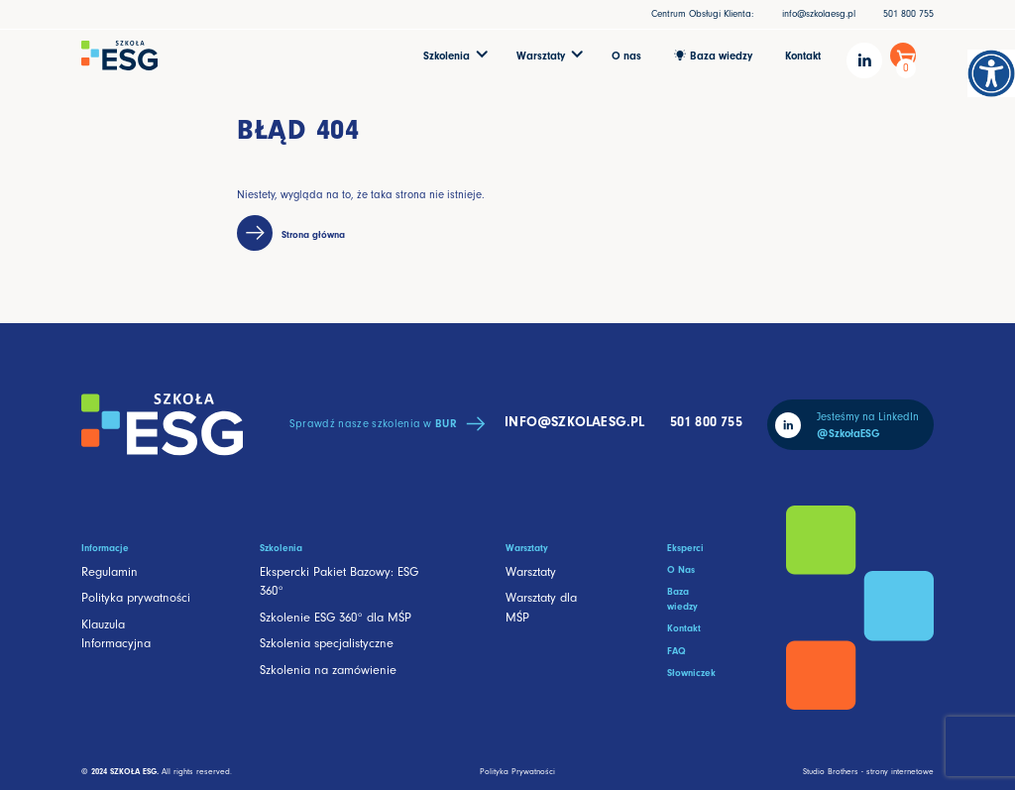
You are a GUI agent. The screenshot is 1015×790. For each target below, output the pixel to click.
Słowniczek (691, 673)
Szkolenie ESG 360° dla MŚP (335, 617)
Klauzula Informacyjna (116, 634)
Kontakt (803, 56)
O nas (626, 56)
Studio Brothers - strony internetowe (868, 771)
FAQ (676, 651)
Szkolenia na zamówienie (328, 670)
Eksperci (685, 548)
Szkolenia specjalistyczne (327, 643)
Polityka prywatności (135, 598)
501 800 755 (908, 14)
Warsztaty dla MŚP (541, 607)
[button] (454, 55)
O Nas (681, 570)
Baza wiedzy (682, 599)
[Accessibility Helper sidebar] (991, 73)
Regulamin (109, 572)
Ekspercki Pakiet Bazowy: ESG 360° (339, 581)
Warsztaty (531, 572)
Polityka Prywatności (517, 771)
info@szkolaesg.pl (818, 14)
